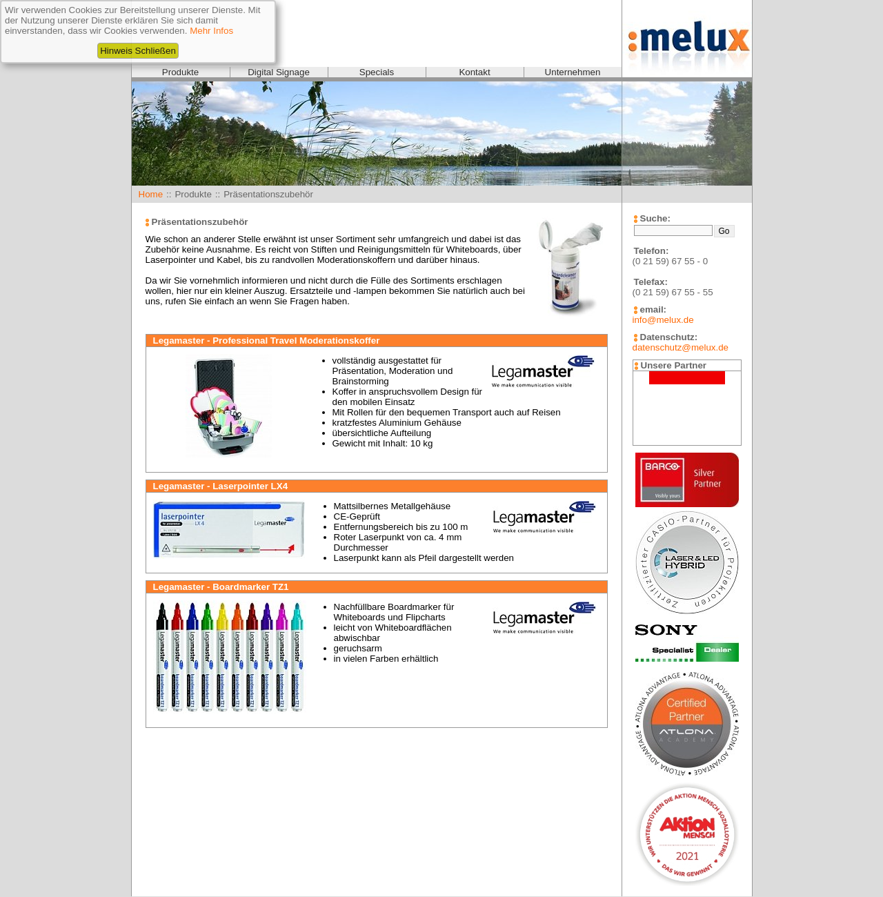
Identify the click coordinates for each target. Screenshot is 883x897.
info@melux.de (663, 320)
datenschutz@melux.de (680, 347)
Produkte (180, 72)
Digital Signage (279, 72)
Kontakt (474, 72)
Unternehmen (573, 72)
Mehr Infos (211, 31)
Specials (376, 72)
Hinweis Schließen (138, 51)
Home (151, 194)
